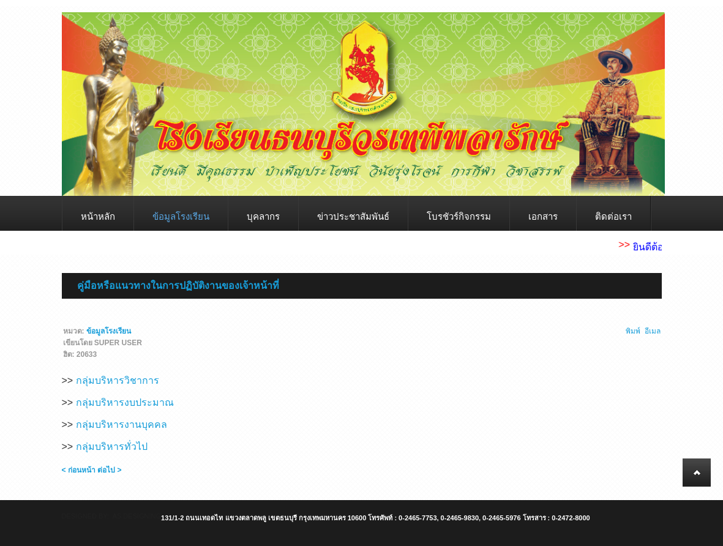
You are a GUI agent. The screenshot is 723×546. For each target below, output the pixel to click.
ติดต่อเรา (613, 216)
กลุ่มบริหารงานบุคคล (121, 424)
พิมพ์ (632, 331)
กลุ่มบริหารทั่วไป (112, 446)
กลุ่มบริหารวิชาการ (117, 380)
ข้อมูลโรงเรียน (180, 216)
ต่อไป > (109, 470)
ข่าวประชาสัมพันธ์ (353, 216)
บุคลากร (263, 216)
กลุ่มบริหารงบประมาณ (125, 402)
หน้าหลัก (98, 216)
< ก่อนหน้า (79, 470)
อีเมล (653, 331)
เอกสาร (543, 216)
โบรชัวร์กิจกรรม (459, 216)
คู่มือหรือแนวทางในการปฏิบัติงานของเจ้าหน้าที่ (178, 285)
